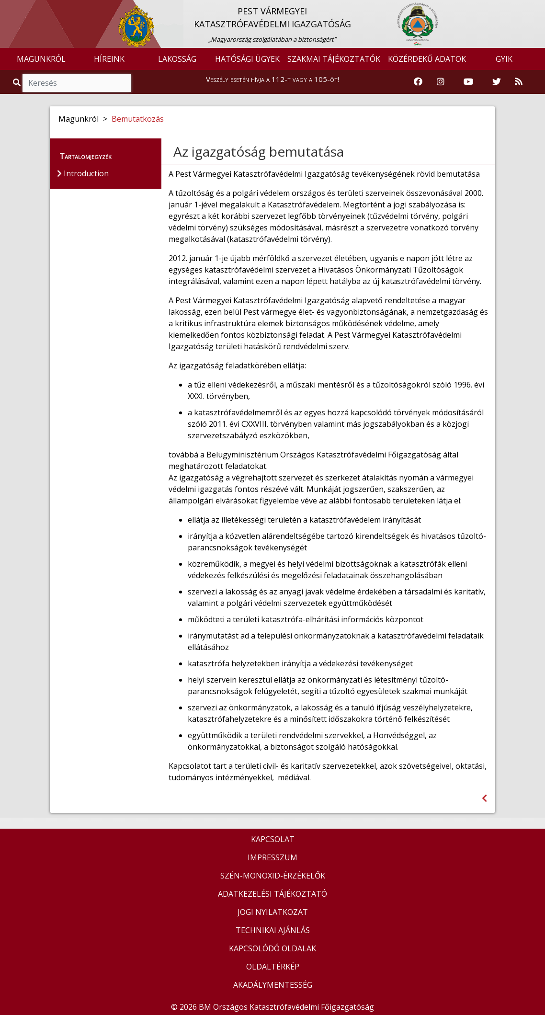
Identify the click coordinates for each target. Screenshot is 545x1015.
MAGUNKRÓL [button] (41, 59)
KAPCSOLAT (273, 839)
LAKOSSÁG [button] (177, 59)
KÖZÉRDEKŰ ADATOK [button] (427, 59)
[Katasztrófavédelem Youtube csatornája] (468, 82)
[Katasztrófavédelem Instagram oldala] (440, 82)
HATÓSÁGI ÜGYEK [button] (247, 59)
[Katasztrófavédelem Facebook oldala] (418, 82)
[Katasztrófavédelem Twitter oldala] (496, 82)
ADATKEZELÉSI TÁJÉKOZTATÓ (272, 894)
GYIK (504, 59)
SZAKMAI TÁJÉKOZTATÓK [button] (333, 59)
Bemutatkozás (138, 119)
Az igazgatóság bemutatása (258, 151)
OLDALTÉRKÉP (272, 966)
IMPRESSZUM (272, 857)
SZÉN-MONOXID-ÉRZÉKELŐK (272, 875)
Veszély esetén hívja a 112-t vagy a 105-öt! (272, 79)
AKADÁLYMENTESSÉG (272, 985)
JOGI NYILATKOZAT (273, 912)
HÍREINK (109, 59)
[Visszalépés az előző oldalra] (484, 798)
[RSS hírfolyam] (518, 82)
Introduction (83, 173)
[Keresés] (77, 83)
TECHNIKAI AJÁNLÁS (273, 930)
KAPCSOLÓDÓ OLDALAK (272, 948)
